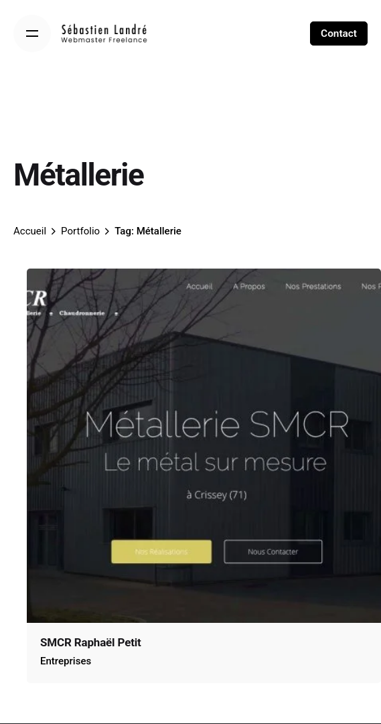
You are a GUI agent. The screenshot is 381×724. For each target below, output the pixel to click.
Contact (339, 33)
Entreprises (65, 661)
